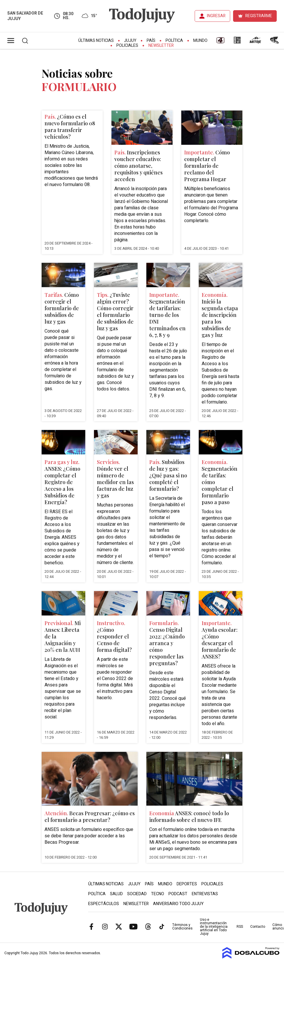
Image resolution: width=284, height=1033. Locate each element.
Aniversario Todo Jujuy (178, 904)
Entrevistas (205, 894)
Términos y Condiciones (182, 926)
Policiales (127, 45)
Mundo (200, 41)
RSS (240, 926)
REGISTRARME (258, 16)
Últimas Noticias (96, 41)
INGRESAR (216, 16)
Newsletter (161, 45)
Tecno (157, 894)
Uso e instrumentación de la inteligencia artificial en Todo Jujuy (214, 926)
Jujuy (130, 41)
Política (174, 41)
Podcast (177, 894)
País (151, 41)
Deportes (187, 884)
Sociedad (137, 894)
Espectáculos (103, 904)
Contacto (257, 926)
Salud (116, 894)
